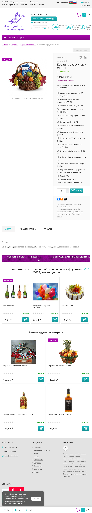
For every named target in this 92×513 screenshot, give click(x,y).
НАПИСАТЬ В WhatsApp (44, 19)
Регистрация (85, 6)
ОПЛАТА (5, 2)
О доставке (34, 2)
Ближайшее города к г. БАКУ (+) (71, 116)
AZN (58, 2)
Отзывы (33, 5)
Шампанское (8, 306)
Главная (5, 45)
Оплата (41, 5)
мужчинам (64, 209)
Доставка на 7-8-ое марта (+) (70, 133)
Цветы (36, 457)
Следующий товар (81, 50)
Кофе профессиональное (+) (71, 158)
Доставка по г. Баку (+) (70, 106)
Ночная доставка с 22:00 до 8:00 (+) (70, 110)
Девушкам (73, 209)
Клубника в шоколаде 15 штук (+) (69, 145)
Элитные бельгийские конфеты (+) (68, 100)
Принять (36, 499)
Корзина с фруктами (28, 45)
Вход (84, 2)
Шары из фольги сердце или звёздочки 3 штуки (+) (71, 171)
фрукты (64, 207)
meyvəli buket (66, 214)
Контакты (24, 5)
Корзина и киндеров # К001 (15, 366)
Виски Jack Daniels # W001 (59, 414)
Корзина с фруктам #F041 (59, 366)
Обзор (8, 229)
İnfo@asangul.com (40, 22)
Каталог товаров (14, 37)
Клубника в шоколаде (42, 450)
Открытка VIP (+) (67, 122)
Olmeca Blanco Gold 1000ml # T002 (18, 414)
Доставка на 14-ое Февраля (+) (70, 127)
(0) (9, 313)
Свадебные (38, 460)
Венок (36, 453)
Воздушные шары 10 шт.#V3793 (41, 307)
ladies (69, 212)
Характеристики (27, 229)
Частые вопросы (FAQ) (10, 5)
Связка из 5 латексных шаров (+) (71, 164)
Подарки (14, 45)
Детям (36, 472)
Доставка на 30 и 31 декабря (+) (71, 139)
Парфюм (37, 447)
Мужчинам (38, 469)
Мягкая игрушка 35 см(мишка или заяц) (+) (69, 181)
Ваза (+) (64, 176)
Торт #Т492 (67, 306)
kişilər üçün (76, 212)
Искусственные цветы (19, 2)
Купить (79, 191)
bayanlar (63, 212)
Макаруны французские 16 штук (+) (70, 94)
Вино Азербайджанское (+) (71, 152)
